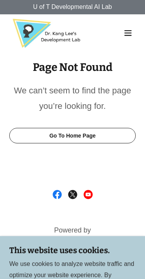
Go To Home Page (72, 136)
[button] (128, 33)
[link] (47, 32)
